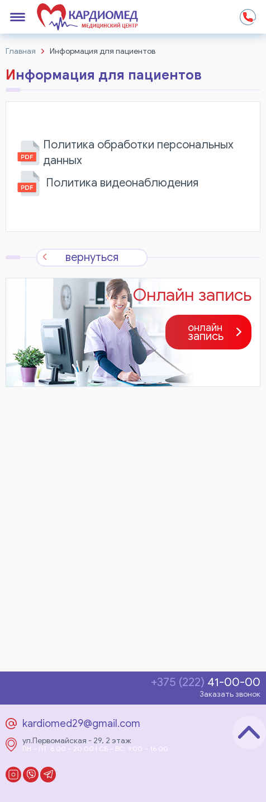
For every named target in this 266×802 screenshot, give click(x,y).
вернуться (91, 257)
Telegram (48, 774)
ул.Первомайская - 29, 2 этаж (76, 741)
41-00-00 (205, 682)
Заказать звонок (230, 694)
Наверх (249, 732)
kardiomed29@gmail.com (81, 723)
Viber (31, 774)
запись (206, 332)
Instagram (13, 774)
